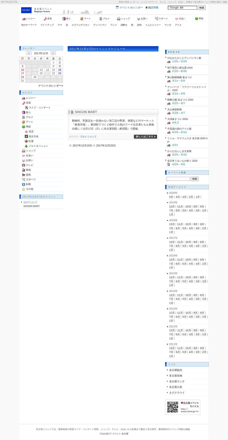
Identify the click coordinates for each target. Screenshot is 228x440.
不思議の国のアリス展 (179, 128)
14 (47, 69)
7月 (171, 210)
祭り (67, 18)
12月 (172, 206)
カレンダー (131, 7)
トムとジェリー (153, 25)
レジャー (28, 18)
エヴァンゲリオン (80, 25)
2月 (191, 196)
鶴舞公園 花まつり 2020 (180, 99)
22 (53, 73)
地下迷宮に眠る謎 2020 (180, 67)
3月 (185, 196)
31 (22, 80)
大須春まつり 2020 (177, 119)
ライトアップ (47, 25)
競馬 (28, 174)
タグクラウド (177, 392)
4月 (178, 196)
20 (41, 73)
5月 (171, 196)
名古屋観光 (175, 370)
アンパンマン (100, 25)
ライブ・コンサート (40, 107)
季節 (199, 18)
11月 (180, 206)
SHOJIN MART (86, 112)
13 (41, 69)
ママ (60, 25)
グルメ (104, 18)
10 (22, 69)
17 (22, 73)
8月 (202, 206)
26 (34, 77)
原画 (139, 25)
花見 (31, 131)
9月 (195, 206)
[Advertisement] (114, 36)
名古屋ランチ (177, 381)
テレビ (29, 165)
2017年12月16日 (82, 145)
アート (85, 18)
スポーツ (161, 18)
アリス (178, 25)
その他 (29, 189)
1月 (198, 196)
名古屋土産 (175, 386)
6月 (178, 210)
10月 (188, 206)
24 (22, 77)
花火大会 (33, 136)
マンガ (168, 25)
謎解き (124, 25)
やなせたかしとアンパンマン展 (184, 58)
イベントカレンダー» (50, 85)
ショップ (123, 18)
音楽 (48, 18)
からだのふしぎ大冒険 (179, 151)
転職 (28, 184)
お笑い (142, 18)
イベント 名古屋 (120, 433)
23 (59, 73)
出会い (180, 18)
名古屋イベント (43, 9)
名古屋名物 (175, 375)
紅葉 (31, 141)
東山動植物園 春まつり (179, 77)
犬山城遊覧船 (174, 109)
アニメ (113, 25)
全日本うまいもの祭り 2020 (182, 160)
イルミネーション (38, 146)
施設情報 (153, 7)
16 (59, 69)
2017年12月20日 (106, 145)
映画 (28, 170)
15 (53, 69)
